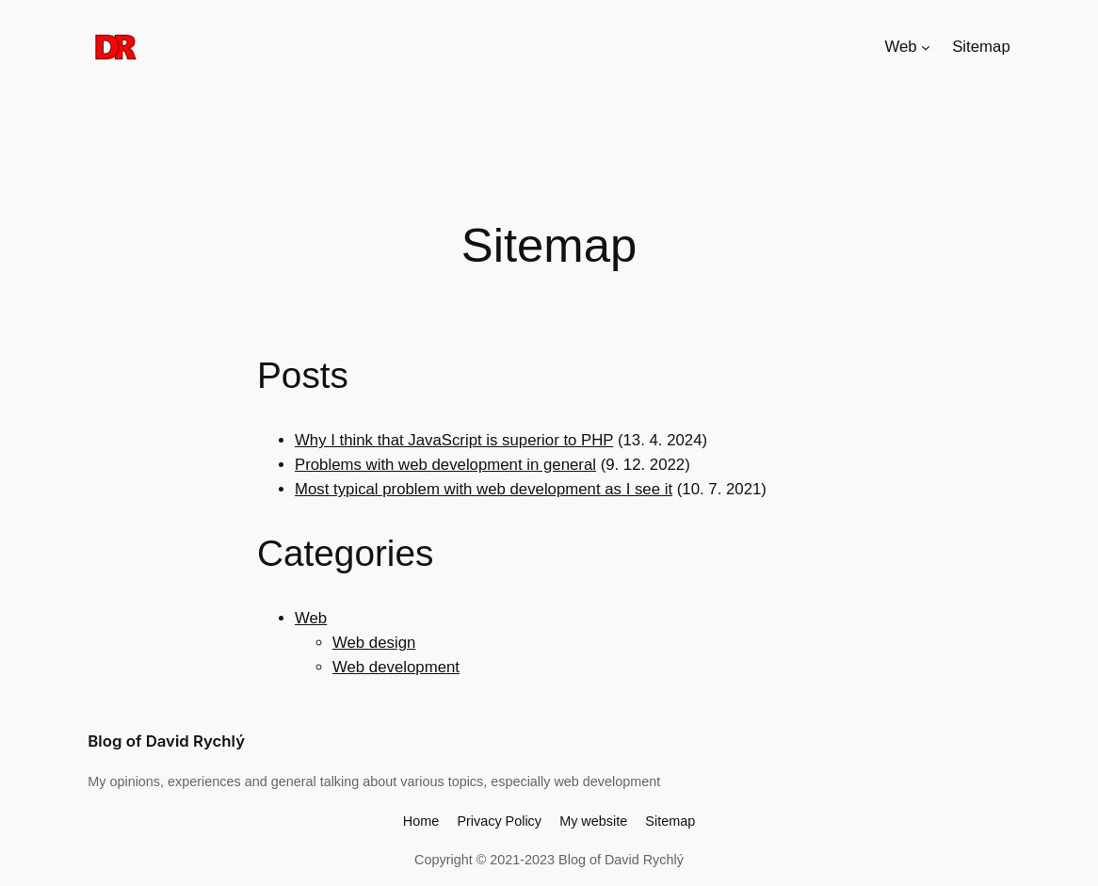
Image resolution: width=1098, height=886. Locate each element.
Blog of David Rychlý (166, 741)
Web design (373, 643)
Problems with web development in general (445, 465)
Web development (396, 667)
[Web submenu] (925, 47)
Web (311, 618)
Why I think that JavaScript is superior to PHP (454, 440)
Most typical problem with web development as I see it (483, 489)
